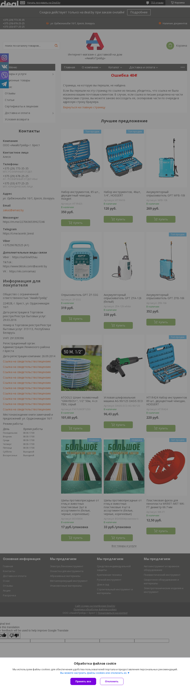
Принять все (83, 681)
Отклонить (111, 681)
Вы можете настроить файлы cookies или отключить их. (93, 672)
